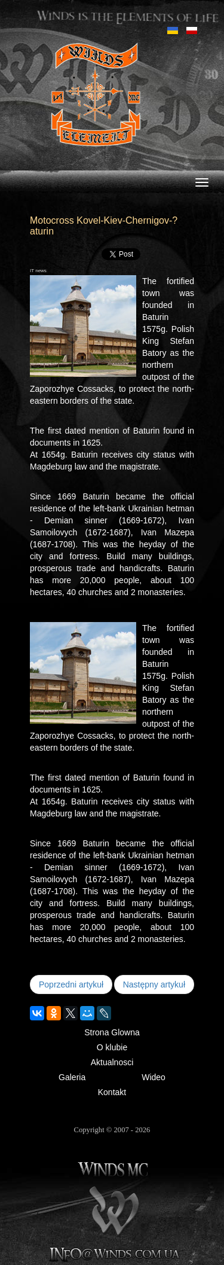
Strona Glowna (112, 1032)
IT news (38, 270)
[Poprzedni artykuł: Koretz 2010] (71, 984)
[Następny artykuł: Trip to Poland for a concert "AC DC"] (154, 984)
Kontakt (112, 1092)
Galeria (72, 1077)
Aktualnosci (112, 1062)
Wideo (153, 1077)
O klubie (112, 1047)
